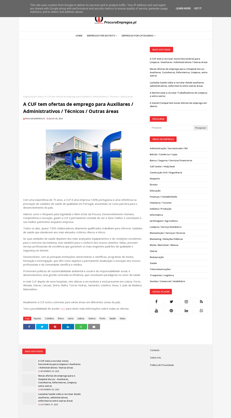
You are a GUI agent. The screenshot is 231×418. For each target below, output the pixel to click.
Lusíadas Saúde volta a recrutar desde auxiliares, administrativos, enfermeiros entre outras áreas (177, 84)
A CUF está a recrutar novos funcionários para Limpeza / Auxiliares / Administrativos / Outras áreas (179, 60)
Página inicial (29, 96)
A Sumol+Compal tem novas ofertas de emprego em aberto (178, 104)
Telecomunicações (160, 269)
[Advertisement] (84, 71)
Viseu (40, 96)
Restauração (157, 257)
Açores (37, 318)
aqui (62, 308)
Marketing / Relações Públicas (166, 239)
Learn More (183, 8)
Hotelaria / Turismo (160, 202)
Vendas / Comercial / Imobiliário (167, 281)
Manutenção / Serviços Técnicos (167, 232)
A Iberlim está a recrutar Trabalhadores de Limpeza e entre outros (178, 94)
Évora (61, 318)
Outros (91, 318)
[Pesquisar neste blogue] (171, 127)
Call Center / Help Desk (162, 166)
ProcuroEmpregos (35, 118)
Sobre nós (155, 357)
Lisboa (81, 318)
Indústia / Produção (160, 208)
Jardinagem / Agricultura (164, 220)
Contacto (154, 350)
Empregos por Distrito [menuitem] (101, 35)
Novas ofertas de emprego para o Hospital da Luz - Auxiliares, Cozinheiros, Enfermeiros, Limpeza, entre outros (179, 72)
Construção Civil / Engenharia (166, 172)
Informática (156, 214)
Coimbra (49, 318)
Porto (102, 318)
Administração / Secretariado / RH (169, 148)
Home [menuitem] (79, 35)
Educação (155, 190)
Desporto (155, 178)
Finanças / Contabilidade (163, 196)
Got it (198, 8)
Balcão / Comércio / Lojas (163, 154)
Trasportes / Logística (162, 275)
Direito (153, 184)
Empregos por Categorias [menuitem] (137, 35)
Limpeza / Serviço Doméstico (165, 226)
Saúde (113, 318)
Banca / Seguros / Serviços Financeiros (171, 160)
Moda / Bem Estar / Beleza (164, 245)
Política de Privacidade (162, 365)
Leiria (70, 318)
